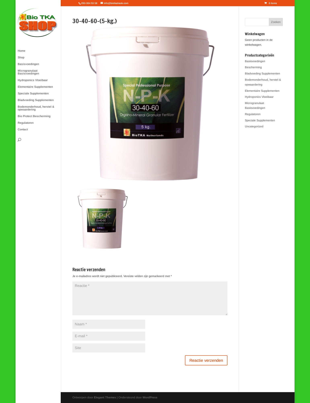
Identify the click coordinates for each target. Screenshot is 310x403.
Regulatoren (26, 122)
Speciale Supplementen (33, 93)
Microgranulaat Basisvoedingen (28, 72)
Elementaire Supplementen (35, 86)
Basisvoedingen (28, 64)
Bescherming (253, 67)
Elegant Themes (105, 397)
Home (21, 50)
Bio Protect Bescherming (34, 116)
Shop (21, 57)
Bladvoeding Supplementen (36, 100)
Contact (23, 129)
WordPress (150, 397)
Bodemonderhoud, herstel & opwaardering (36, 108)
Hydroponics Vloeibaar (33, 80)
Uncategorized (254, 126)
